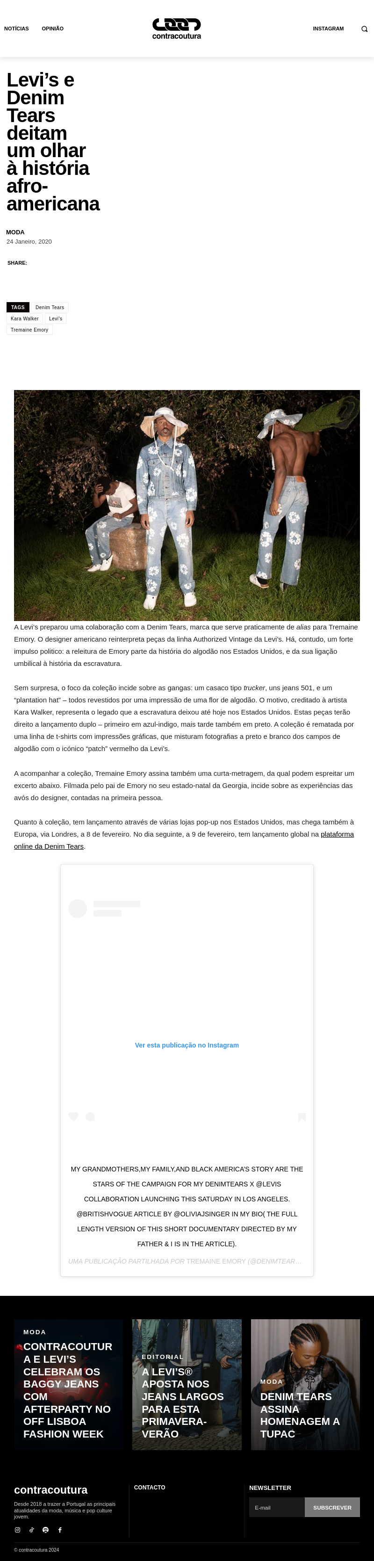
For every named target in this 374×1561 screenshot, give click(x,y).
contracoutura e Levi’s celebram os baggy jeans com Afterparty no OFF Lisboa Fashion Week (67, 1418)
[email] (278, 1507)
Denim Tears (50, 307)
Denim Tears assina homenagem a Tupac (302, 1431)
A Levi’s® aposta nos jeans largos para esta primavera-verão (185, 1422)
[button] (364, 28)
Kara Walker (25, 318)
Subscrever (334, 1507)
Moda (15, 232)
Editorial (161, 1396)
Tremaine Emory (30, 329)
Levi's (55, 318)
